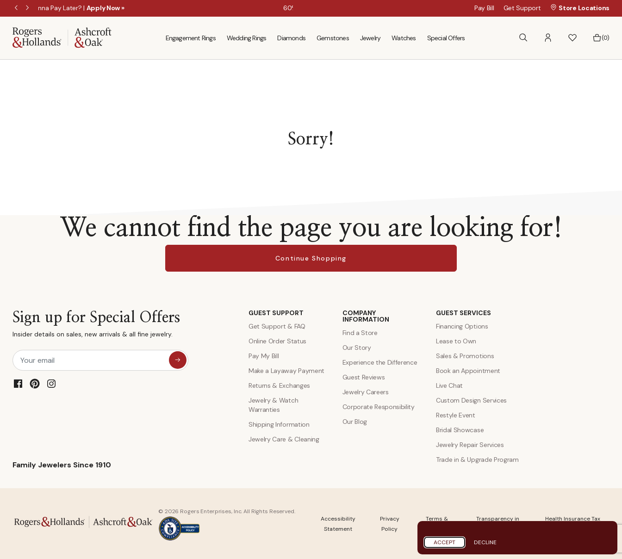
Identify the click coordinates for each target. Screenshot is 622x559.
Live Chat (449, 385)
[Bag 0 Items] (601, 38)
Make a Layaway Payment (286, 370)
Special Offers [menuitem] (446, 38)
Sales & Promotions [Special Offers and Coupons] (465, 356)
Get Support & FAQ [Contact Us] (277, 326)
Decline (485, 542)
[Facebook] (18, 383)
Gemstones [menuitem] (333, 38)
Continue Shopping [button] (311, 258)
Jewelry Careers (365, 392)
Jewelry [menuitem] (370, 38)
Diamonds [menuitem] (291, 38)
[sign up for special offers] (178, 360)
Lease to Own (456, 341)
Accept (444, 542)
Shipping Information (279, 424)
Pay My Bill (264, 356)
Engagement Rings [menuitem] (191, 38)
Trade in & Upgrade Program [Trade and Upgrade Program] (477, 459)
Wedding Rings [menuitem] (247, 38)
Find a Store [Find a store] (360, 333)
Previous (17, 8)
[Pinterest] (34, 383)
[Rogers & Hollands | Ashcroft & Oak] (62, 37)
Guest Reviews (363, 377)
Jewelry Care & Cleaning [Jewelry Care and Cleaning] (284, 439)
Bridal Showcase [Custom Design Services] (460, 430)
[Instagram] (51, 383)
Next (28, 8)
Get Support (522, 8)
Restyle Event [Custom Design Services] (455, 415)
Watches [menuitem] (404, 38)
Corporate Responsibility (378, 407)
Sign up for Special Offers (96, 326)
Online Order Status (277, 341)
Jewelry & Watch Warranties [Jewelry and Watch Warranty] (273, 405)
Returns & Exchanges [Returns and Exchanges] (279, 385)
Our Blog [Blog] (354, 421)
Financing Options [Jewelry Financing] (462, 326)
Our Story (356, 347)
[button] (548, 38)
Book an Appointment (468, 370)
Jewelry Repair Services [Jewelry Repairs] (470, 445)
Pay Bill (484, 8)
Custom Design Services (471, 400)
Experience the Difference (379, 362)
